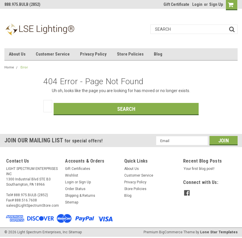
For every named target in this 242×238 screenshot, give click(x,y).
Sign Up (216, 4)
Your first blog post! (199, 169)
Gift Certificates (77, 169)
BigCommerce (171, 232)
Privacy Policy (93, 54)
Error (24, 67)
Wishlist (71, 175)
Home (9, 67)
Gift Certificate (176, 4)
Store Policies (130, 54)
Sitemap (71, 202)
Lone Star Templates (219, 232)
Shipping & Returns (80, 196)
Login (197, 4)
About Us (17, 54)
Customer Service (53, 54)
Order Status (75, 189)
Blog (158, 54)
